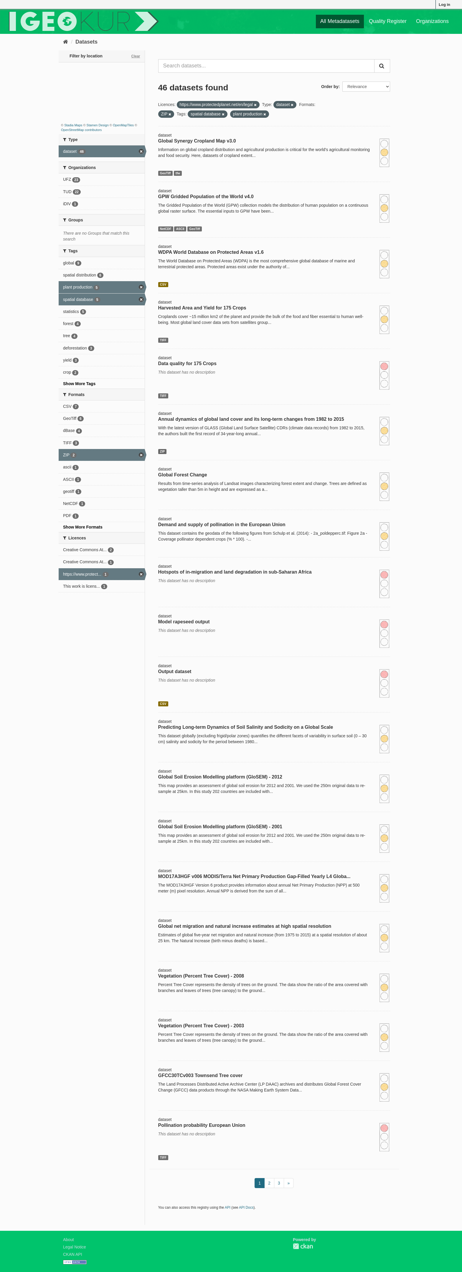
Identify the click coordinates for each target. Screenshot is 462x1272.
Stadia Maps (73, 125)
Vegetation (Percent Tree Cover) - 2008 (201, 975)
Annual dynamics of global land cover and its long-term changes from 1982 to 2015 (251, 419)
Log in (444, 4)
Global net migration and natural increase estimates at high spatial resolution (244, 926)
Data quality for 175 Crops (187, 363)
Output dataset (175, 671)
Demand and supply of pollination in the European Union (222, 524)
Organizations (432, 21)
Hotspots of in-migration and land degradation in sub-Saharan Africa (235, 571)
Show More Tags (79, 383)
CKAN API (72, 1254)
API (227, 1207)
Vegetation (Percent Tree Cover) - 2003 (201, 1025)
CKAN (303, 1246)
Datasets (86, 42)
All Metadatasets (339, 21)
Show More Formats (83, 527)
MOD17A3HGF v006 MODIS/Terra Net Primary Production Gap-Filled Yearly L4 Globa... (254, 876)
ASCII (180, 229)
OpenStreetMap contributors (81, 130)
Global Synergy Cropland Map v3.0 (197, 140)
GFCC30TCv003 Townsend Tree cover (200, 1075)
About (68, 1239)
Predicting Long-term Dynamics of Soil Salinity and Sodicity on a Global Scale (245, 727)
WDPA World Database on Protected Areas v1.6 (211, 252)
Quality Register (388, 21)
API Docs (246, 1207)
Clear (135, 56)
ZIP (162, 451)
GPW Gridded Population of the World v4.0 (206, 196)
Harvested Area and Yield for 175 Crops (202, 307)
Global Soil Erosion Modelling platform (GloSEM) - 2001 (220, 826)
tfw (178, 173)
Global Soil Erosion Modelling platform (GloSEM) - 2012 (220, 776)
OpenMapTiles (123, 125)
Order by (329, 86)
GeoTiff (165, 173)
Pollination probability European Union (201, 1125)
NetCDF (165, 229)
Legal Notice (74, 1247)
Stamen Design (98, 125)
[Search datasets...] (266, 66)
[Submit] (382, 66)
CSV (163, 284)
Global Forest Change (182, 474)
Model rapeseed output (184, 621)
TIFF (163, 340)
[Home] (65, 42)
